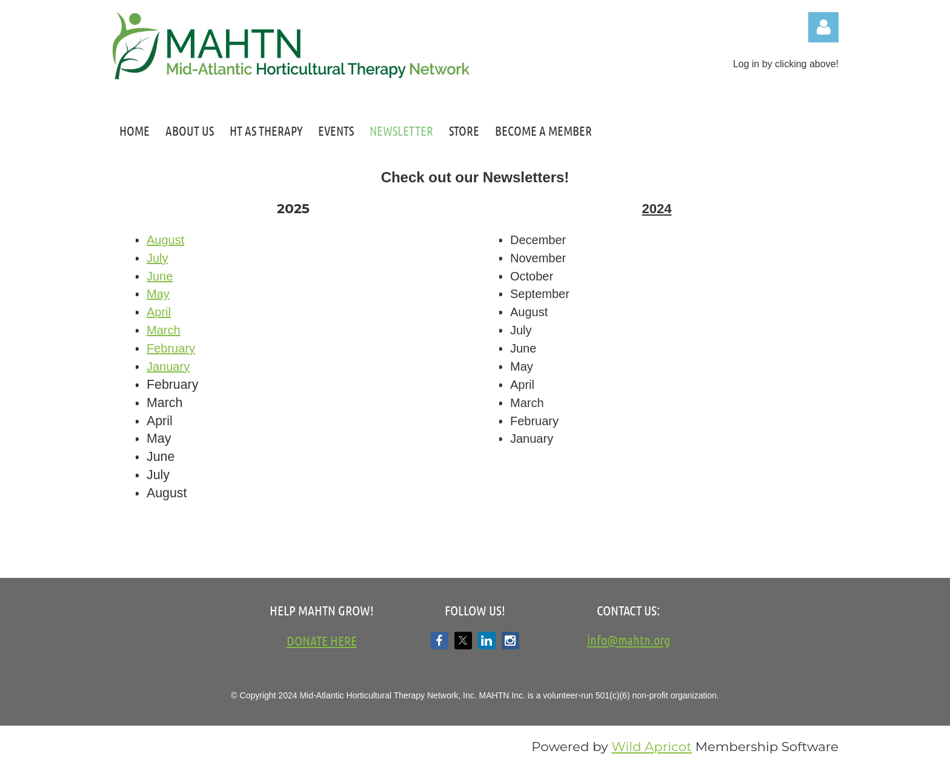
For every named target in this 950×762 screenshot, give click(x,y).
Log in (823, 27)
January (168, 366)
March (164, 330)
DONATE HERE (322, 640)
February (171, 348)
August (165, 240)
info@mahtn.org (628, 640)
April (159, 312)
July (157, 258)
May (158, 293)
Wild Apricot (651, 746)
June (160, 276)
